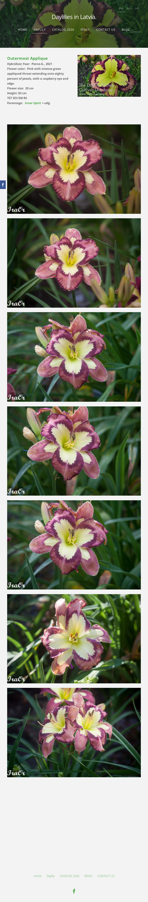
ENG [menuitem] (121, 8)
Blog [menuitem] (126, 30)
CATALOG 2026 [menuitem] (63, 30)
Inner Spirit (33, 103)
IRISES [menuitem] (85, 30)
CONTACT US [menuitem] (105, 30)
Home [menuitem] (22, 30)
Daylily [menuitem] (40, 30)
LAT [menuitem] (137, 8)
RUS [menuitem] (129, 8)
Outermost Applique (27, 58)
